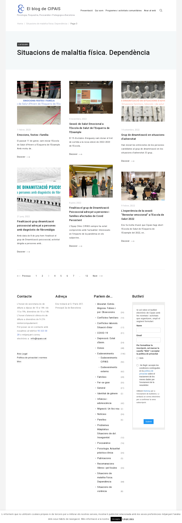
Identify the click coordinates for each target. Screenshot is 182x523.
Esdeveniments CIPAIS (109, 359)
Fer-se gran (103, 382)
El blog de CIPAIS (44, 8)
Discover (21, 157)
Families (101, 377)
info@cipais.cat (38, 338)
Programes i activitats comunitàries (124, 10)
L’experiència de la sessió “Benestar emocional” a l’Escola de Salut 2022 (142, 214)
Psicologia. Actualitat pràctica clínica (108, 450)
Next (95, 276)
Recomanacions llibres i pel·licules (107, 465)
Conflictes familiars (107, 317)
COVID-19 (102, 333)
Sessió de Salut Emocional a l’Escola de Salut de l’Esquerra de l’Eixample (89, 128)
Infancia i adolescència (104, 401)
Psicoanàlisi (103, 443)
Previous (26, 276)
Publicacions (104, 458)
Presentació (87, 10)
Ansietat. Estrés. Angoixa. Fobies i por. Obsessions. (106, 308)
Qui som (99, 10)
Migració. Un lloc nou (108, 408)
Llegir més (128, 519)
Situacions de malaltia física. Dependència (46, 24)
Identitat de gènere (107, 393)
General (101, 388)
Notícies (101, 414)
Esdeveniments (105, 353)
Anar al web (150, 10)
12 (87, 275)
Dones (100, 348)
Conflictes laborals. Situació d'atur (107, 325)
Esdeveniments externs (109, 369)
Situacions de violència (104, 489)
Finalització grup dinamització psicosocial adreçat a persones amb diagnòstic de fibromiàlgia (36, 225)
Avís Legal (22, 354)
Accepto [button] (116, 519)
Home (20, 24)
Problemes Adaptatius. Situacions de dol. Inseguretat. (106, 431)
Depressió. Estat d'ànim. (106, 340)
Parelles (101, 419)
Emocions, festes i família (32, 134)
